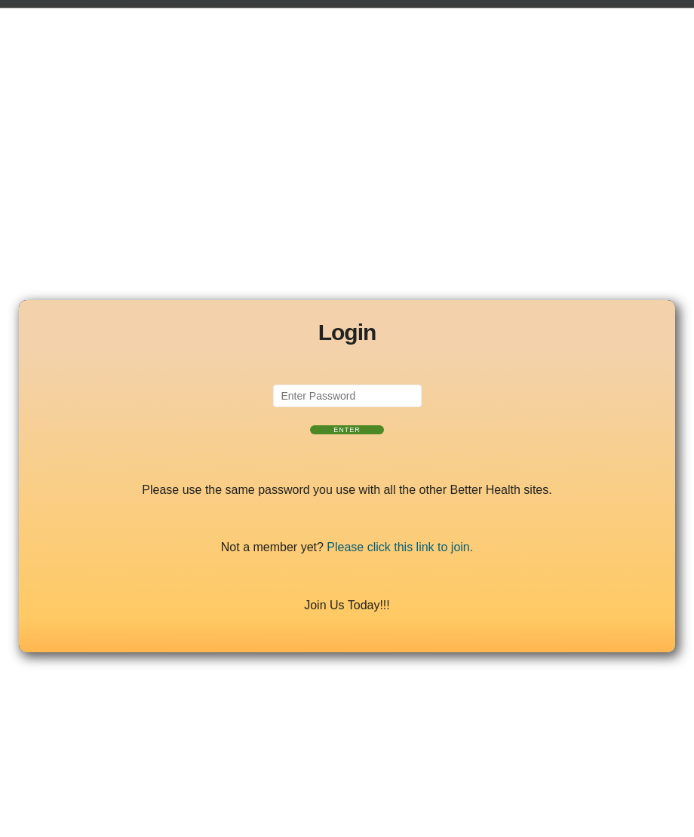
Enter (347, 430)
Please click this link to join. (400, 547)
